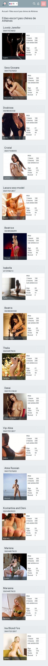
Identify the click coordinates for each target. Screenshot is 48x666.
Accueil (5, 11)
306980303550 (9, 111)
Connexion (38, 3)
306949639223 (9, 511)
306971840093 (10, 151)
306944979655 (9, 351)
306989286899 (10, 231)
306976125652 (10, 391)
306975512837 (9, 191)
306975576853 (9, 31)
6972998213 (8, 271)
